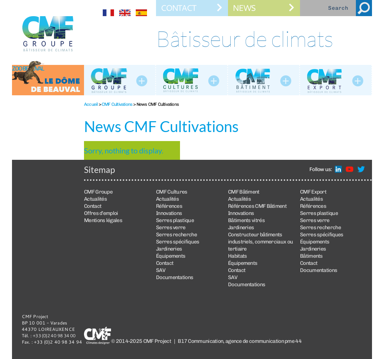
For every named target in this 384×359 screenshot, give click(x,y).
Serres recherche (176, 234)
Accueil (91, 104)
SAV (160, 270)
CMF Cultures (192, 80)
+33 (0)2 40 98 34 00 (54, 335)
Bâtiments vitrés (246, 220)
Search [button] (364, 8)
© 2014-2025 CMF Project (141, 341)
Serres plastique (175, 220)
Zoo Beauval (28, 68)
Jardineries (169, 249)
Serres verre (171, 227)
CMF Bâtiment (244, 192)
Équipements (170, 256)
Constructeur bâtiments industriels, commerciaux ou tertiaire (260, 241)
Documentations (174, 277)
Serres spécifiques (177, 242)
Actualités (95, 199)
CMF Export (313, 192)
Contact (178, 8)
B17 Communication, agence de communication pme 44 (240, 341)
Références (169, 206)
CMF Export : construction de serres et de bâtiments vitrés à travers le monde (336, 80)
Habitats (237, 256)
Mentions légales (103, 220)
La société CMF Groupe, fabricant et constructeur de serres (120, 80)
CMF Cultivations (117, 104)
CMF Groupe (98, 192)
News (243, 8)
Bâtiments (311, 256)
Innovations (169, 213)
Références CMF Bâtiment (257, 206)
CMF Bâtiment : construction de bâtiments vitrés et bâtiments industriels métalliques (264, 80)
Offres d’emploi (101, 213)
